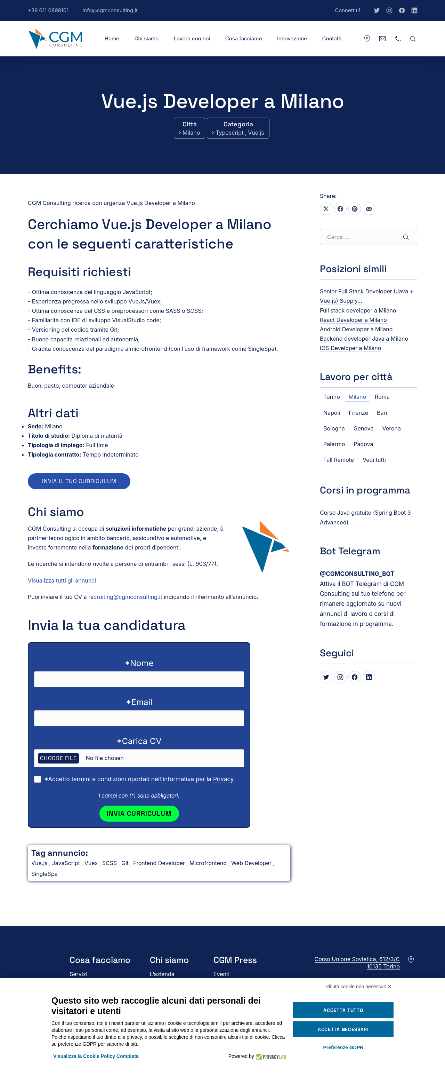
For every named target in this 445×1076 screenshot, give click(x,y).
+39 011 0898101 (51, 14)
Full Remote (338, 459)
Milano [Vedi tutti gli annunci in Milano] (191, 132)
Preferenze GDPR (343, 1047)
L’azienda (162, 974)
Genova (364, 428)
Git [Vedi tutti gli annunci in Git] (125, 863)
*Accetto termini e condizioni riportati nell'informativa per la (139, 779)
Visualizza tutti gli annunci (62, 580)
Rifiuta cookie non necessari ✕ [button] (358, 986)
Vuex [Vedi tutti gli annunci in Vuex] (91, 863)
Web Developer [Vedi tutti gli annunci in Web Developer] (252, 863)
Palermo (334, 444)
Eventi (221, 974)
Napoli (331, 412)
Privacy (223, 779)
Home (112, 38)
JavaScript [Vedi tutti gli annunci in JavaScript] (67, 863)
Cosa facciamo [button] (243, 38)
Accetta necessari (343, 1029)
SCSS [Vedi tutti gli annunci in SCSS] (110, 863)
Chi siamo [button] (146, 38)
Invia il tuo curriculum (79, 481)
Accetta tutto (343, 1010)
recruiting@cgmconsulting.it (125, 596)
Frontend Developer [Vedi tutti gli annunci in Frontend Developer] (160, 863)
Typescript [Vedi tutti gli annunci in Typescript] (230, 132)
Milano (357, 396)
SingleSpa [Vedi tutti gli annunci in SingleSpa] (44, 873)
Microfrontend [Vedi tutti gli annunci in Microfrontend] (208, 863)
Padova (363, 444)
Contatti (332, 38)
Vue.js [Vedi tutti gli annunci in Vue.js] (256, 132)
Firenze (358, 412)
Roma (382, 396)
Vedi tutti (374, 459)
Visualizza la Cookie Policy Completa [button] (96, 1056)
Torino (331, 396)
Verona (391, 428)
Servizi (78, 974)
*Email (139, 702)
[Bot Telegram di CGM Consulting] (357, 573)
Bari (382, 412)
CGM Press (235, 960)
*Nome (139, 663)
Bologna (334, 428)
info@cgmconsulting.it (113, 14)
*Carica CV (139, 741)
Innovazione (292, 38)
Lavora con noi (192, 38)
